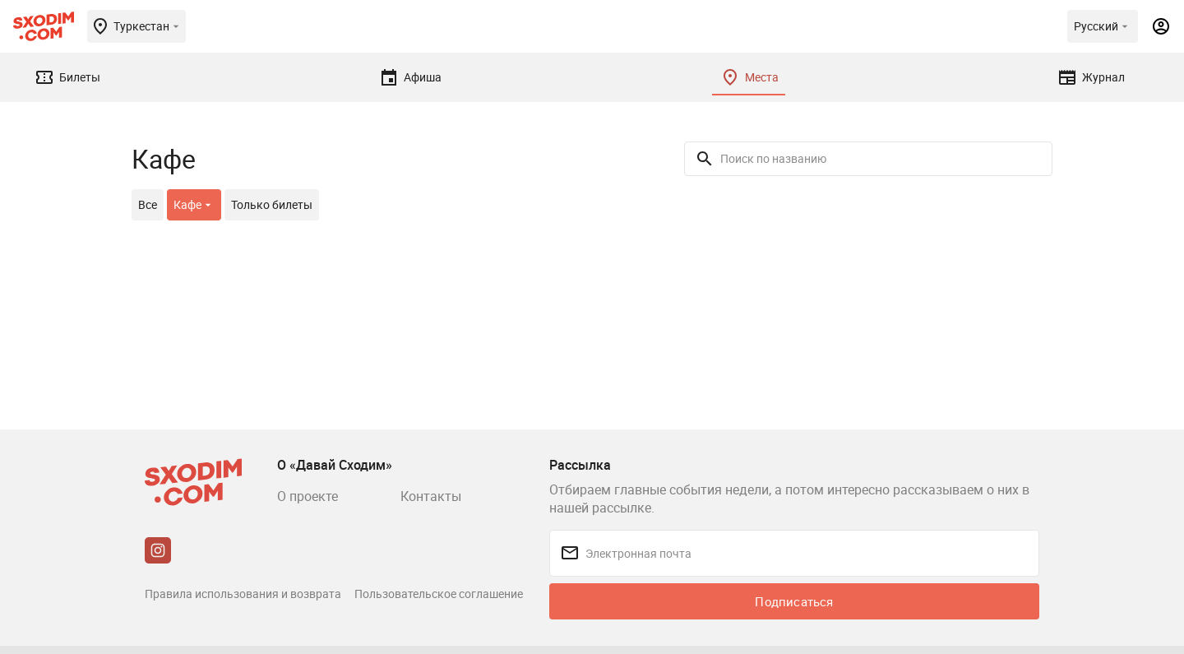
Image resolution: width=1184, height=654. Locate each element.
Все (147, 204)
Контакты (430, 496)
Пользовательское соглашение (438, 593)
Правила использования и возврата (243, 593)
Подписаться (794, 601)
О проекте (307, 496)
